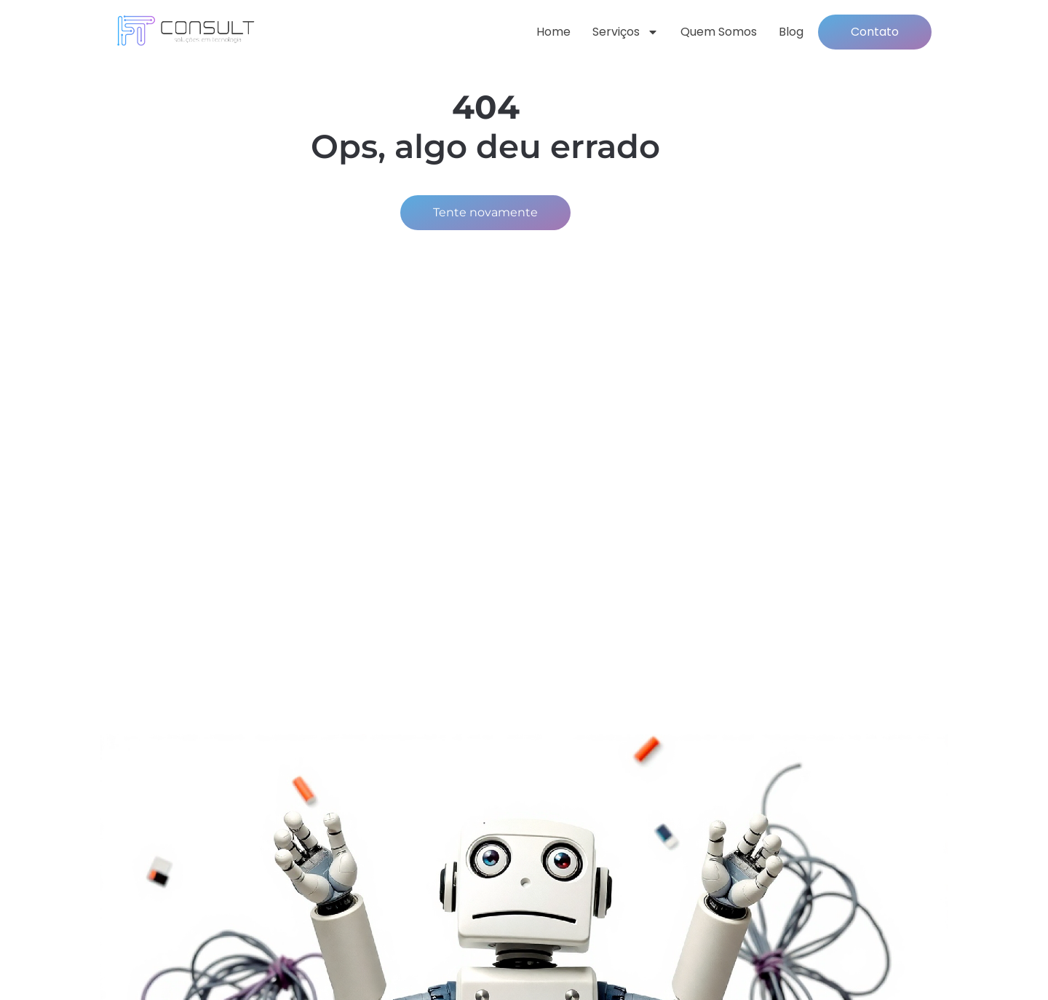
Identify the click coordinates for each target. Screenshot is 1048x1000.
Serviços (625, 32)
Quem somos (718, 31)
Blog (791, 31)
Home (553, 31)
